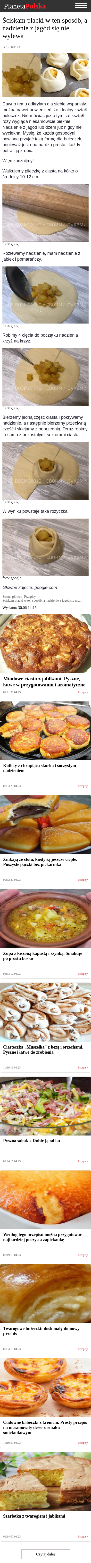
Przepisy (83, 692)
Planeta (25, 6)
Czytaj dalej (45, 1554)
